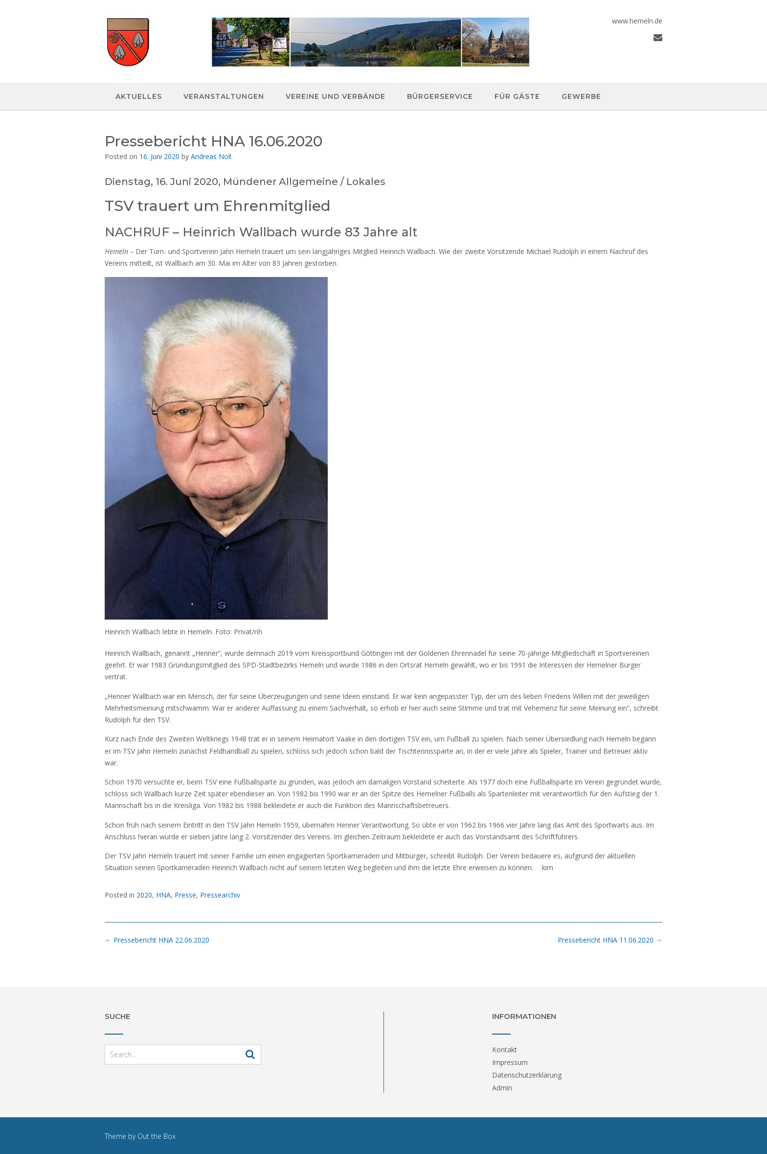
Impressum (510, 1062)
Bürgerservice (440, 96)
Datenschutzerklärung (527, 1075)
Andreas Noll (211, 156)
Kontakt (504, 1049)
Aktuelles (138, 96)
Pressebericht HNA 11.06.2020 (610, 940)
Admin (502, 1087)
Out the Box (156, 1136)
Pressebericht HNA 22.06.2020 (157, 940)
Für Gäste (517, 96)
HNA (163, 895)
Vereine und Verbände (335, 96)
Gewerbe (581, 96)
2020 (144, 895)
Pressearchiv (220, 895)
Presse (185, 895)
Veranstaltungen (223, 96)
